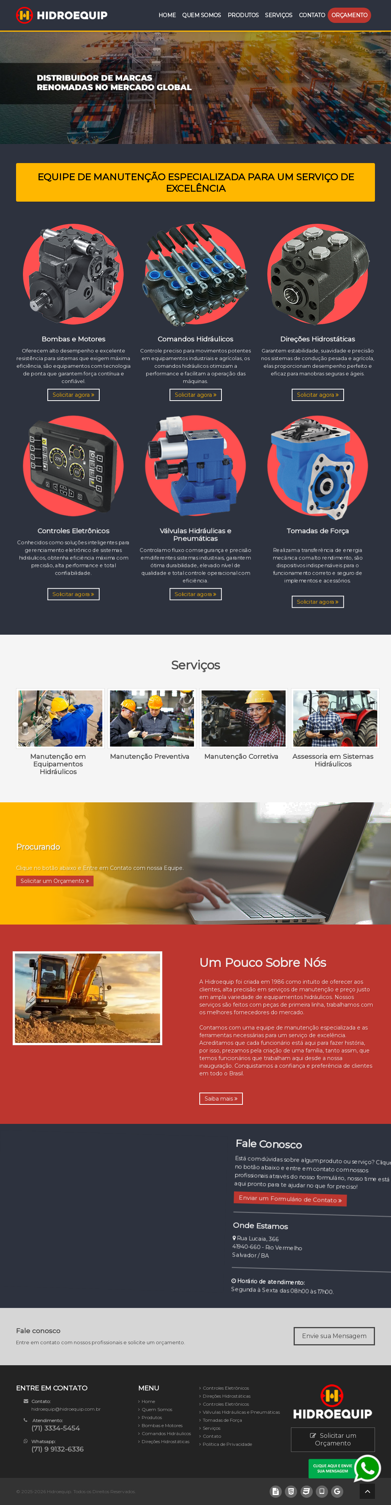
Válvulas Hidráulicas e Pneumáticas (241, 1412)
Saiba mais (221, 1098)
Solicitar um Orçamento (55, 881)
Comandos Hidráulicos (166, 1433)
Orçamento (349, 15)
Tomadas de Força (222, 1420)
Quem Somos (201, 15)
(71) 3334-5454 (55, 1428)
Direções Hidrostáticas (165, 1441)
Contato (312, 15)
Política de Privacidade (227, 1444)
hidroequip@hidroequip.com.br (66, 1409)
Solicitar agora (73, 394)
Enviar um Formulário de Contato (289, 1200)
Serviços (278, 15)
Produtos (243, 15)
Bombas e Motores (162, 1425)
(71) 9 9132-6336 (57, 1449)
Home (167, 15)
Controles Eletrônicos (226, 1388)
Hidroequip (59, 1491)
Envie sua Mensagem (334, 1336)
